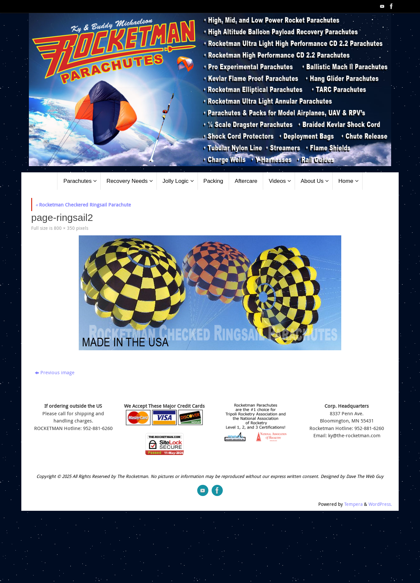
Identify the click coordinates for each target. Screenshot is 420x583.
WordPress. (380, 504)
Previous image (54, 372)
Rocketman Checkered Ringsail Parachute (83, 204)
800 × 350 (64, 228)
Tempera (353, 504)
